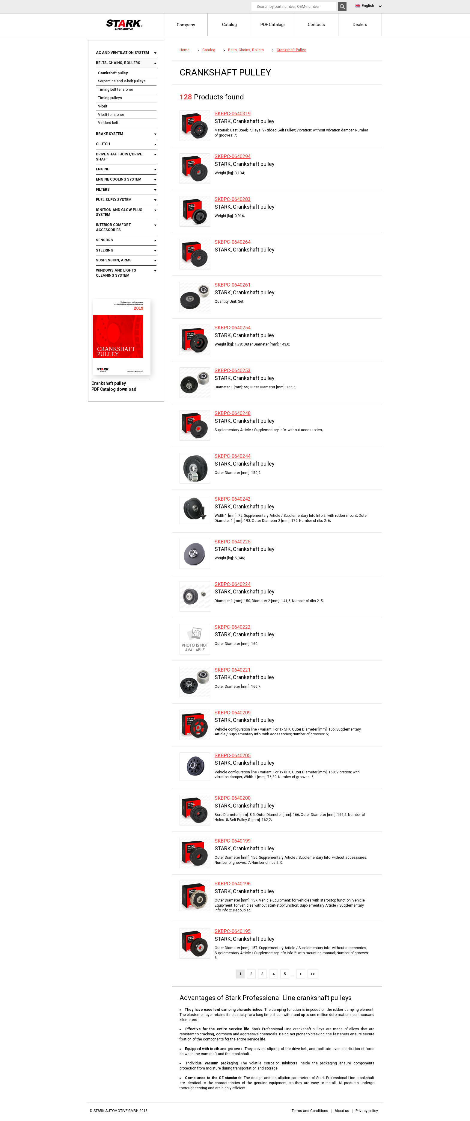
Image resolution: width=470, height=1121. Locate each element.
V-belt (102, 106)
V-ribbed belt (108, 123)
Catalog (229, 24)
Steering (104, 250)
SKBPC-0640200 (233, 798)
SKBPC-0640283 (233, 199)
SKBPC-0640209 (233, 713)
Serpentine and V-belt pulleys (122, 81)
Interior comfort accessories (113, 227)
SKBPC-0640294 (233, 156)
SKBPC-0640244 (233, 456)
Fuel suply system (114, 200)
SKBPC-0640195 (233, 931)
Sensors (104, 240)
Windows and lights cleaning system (116, 273)
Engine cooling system (118, 179)
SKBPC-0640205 (233, 755)
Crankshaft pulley (113, 73)
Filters (103, 189)
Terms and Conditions (310, 1111)
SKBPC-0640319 (233, 113)
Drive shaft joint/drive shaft (119, 156)
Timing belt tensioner (115, 89)
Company (186, 24)
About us (342, 1111)
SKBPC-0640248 (233, 413)
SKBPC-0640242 (233, 499)
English (368, 6)
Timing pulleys (110, 98)
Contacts (316, 24)
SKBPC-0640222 (233, 627)
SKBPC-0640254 (233, 328)
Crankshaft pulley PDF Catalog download (113, 386)
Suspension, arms (114, 260)
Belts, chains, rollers (118, 63)
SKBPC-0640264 (233, 242)
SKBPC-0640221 (233, 670)
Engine (102, 169)
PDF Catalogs (273, 24)
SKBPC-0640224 (233, 584)
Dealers (360, 24)
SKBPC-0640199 (233, 841)
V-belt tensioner (111, 115)
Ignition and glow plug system (119, 212)
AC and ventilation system (123, 53)
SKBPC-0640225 (233, 542)
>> (313, 974)
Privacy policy (366, 1111)
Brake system (109, 134)
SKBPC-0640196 (233, 884)
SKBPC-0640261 (233, 285)
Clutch (103, 144)
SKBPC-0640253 (233, 370)
